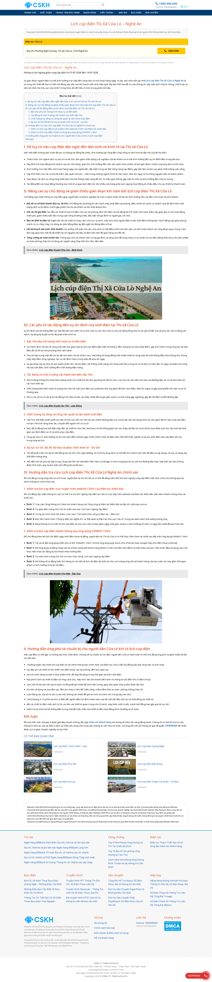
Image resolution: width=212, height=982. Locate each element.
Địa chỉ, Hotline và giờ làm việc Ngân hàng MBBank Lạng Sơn (56, 847)
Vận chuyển (151, 12)
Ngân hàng (89, 12)
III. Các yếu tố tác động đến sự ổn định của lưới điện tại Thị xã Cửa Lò (60, 108)
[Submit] (103, 5)
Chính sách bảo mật (104, 927)
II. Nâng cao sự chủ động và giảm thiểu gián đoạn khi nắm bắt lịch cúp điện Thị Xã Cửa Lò (70, 104)
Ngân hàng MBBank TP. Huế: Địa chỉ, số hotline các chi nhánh (56, 852)
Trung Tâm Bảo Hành (68, 12)
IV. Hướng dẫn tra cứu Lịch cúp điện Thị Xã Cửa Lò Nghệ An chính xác (60, 125)
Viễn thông (107, 12)
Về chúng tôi (100, 922)
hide (79, 96)
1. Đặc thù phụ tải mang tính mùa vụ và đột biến (52, 111)
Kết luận (29, 139)
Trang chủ (30, 12)
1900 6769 (171, 50)
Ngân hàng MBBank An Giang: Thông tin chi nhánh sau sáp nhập (58, 862)
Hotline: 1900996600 (147, 922)
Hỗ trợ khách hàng (104, 937)
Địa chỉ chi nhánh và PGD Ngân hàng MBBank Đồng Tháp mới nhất (59, 857)
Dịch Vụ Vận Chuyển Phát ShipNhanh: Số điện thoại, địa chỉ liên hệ (125, 901)
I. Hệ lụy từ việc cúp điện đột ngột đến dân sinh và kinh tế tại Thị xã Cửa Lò (63, 101)
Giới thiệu (46, 12)
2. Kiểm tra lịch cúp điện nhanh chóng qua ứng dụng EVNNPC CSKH (62, 132)
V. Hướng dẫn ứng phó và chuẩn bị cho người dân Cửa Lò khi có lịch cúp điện (64, 135)
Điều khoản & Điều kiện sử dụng (111, 932)
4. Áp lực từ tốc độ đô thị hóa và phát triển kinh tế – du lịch (58, 122)
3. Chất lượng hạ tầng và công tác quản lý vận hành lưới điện (59, 118)
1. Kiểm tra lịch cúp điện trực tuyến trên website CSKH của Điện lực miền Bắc (67, 128)
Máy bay (123, 12)
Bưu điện (136, 12)
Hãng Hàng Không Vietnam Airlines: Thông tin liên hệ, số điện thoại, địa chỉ (169, 884)
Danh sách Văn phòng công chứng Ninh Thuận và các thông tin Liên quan (126, 863)
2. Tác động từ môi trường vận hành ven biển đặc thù (55, 115)
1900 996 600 (166, 5)
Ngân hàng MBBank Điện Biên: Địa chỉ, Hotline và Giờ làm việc (57, 842)
